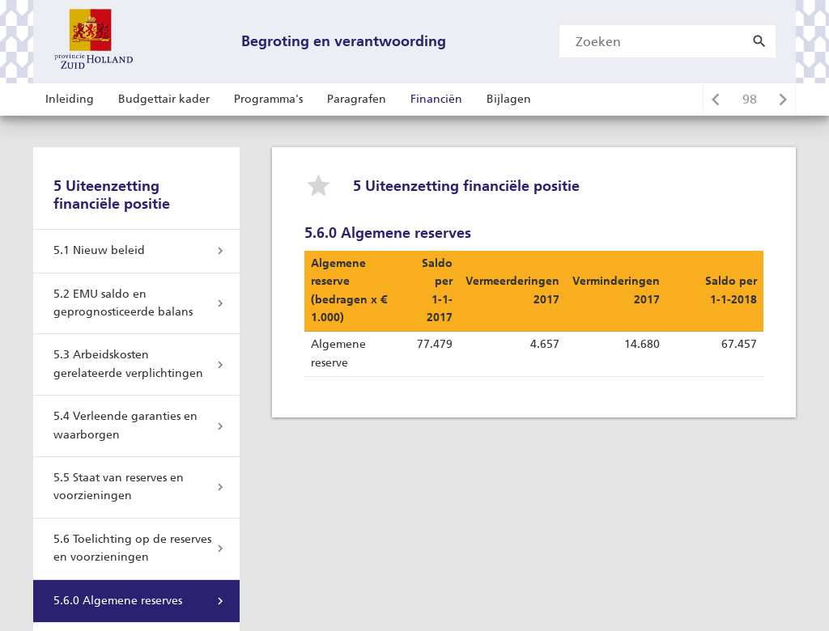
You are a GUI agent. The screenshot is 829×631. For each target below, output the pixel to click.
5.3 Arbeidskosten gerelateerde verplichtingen (128, 363)
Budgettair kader (164, 99)
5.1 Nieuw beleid (99, 250)
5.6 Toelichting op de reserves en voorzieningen (132, 548)
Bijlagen (509, 99)
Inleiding (69, 99)
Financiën (436, 99)
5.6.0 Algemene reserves (117, 601)
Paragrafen (356, 99)
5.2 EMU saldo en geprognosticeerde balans (123, 303)
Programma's (268, 99)
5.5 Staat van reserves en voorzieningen (118, 486)
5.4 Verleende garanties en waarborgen (125, 425)
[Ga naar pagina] (749, 99)
